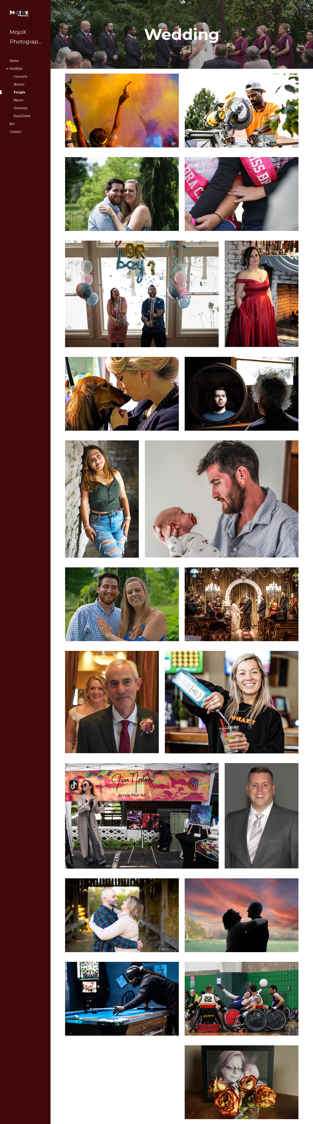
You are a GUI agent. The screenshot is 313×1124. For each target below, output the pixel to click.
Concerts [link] (20, 76)
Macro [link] (18, 100)
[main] (182, 34)
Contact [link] (15, 132)
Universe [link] (20, 108)
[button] (308, 6)
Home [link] (14, 61)
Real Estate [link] (22, 116)
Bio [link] (12, 124)
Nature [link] (19, 84)
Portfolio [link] (16, 69)
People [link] (19, 92)
